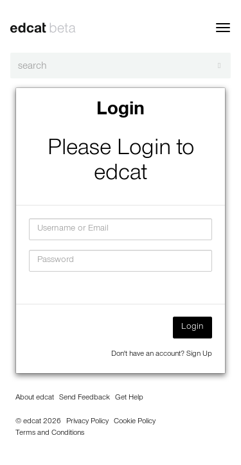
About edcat (34, 398)
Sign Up (199, 354)
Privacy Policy (87, 422)
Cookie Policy (135, 422)
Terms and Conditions (49, 433)
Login (192, 327)
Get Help (129, 398)
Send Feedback (84, 398)
